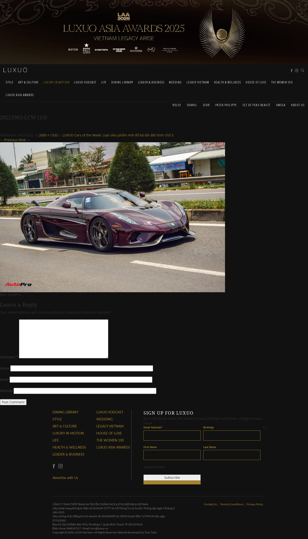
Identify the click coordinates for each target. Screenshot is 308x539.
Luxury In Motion (56, 82)
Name (4, 368)
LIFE (104, 82)
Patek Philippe (226, 105)
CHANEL (192, 105)
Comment (9, 357)
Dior (206, 105)
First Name (150, 447)
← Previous (9, 140)
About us (297, 105)
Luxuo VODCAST (85, 82)
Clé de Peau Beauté (256, 105)
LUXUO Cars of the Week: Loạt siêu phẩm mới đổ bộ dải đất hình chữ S (118, 135)
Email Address (152, 427)
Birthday (208, 427)
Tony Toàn (151, 532)
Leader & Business (151, 82)
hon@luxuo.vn (99, 528)
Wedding (175, 82)
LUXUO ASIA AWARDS (20, 95)
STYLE (10, 82)
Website (6, 391)
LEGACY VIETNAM (198, 82)
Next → (24, 140)
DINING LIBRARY (122, 82)
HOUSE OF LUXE (256, 82)
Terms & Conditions (232, 504)
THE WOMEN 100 (282, 82)
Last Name (209, 447)
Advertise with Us (65, 478)
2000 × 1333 (48, 135)
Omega (281, 105)
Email (4, 379)
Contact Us (210, 504)
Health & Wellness (227, 82)
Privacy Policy (255, 504)
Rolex (177, 105)
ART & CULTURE (28, 82)
